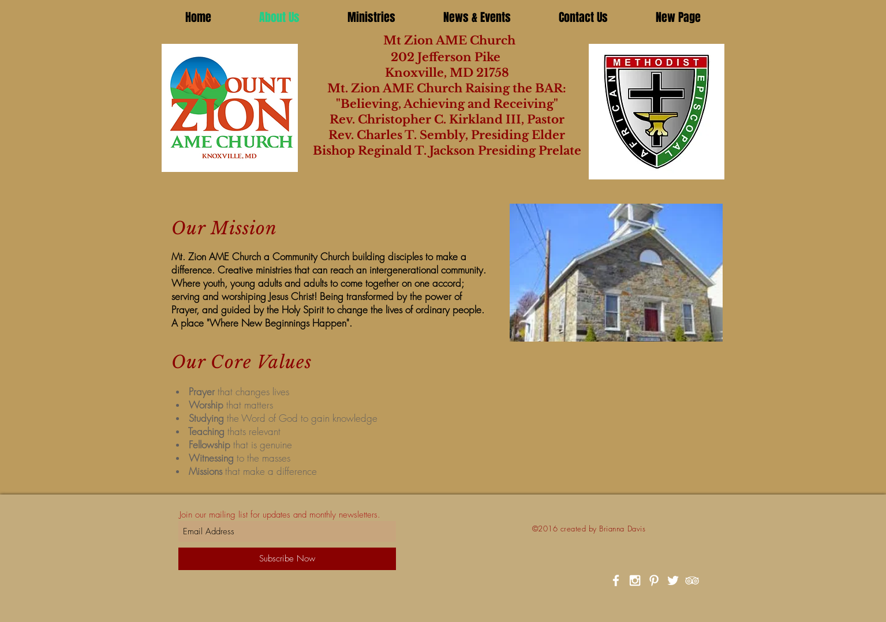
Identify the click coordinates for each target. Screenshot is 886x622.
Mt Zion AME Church (439, 40)
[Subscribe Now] (287, 559)
